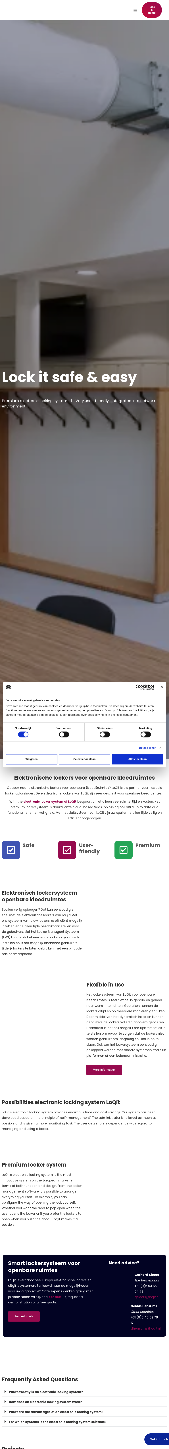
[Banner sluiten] (162, 687)
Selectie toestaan (84, 759)
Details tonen (147, 747)
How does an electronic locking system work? (45, 1402)
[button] (135, 10)
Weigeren (31, 759)
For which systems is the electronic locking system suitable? (58, 1422)
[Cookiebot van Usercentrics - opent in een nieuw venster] (138, 687)
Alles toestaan (137, 759)
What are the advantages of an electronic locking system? (56, 1412)
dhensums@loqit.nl (146, 1328)
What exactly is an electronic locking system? (46, 1392)
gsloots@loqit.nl (147, 1297)
